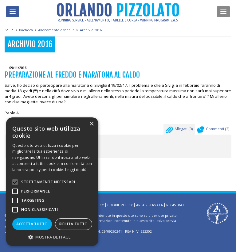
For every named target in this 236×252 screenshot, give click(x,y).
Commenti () (213, 130)
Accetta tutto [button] (32, 224)
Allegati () (179, 130)
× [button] (91, 124)
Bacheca (26, 30)
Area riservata (149, 205)
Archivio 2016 (91, 30)
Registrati (175, 205)
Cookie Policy (120, 205)
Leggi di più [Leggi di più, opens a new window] (75, 169)
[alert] (52, 181)
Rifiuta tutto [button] (73, 224)
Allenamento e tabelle (56, 30)
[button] (52, 237)
